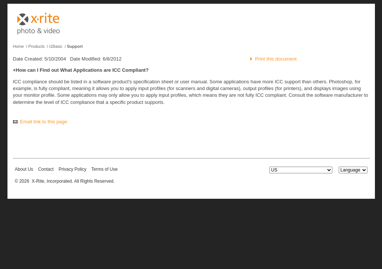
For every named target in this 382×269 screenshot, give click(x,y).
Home (18, 46)
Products (36, 46)
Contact (45, 169)
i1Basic (55, 46)
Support (74, 46)
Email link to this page (43, 121)
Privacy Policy (73, 169)
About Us (24, 169)
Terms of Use (104, 169)
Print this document (276, 59)
